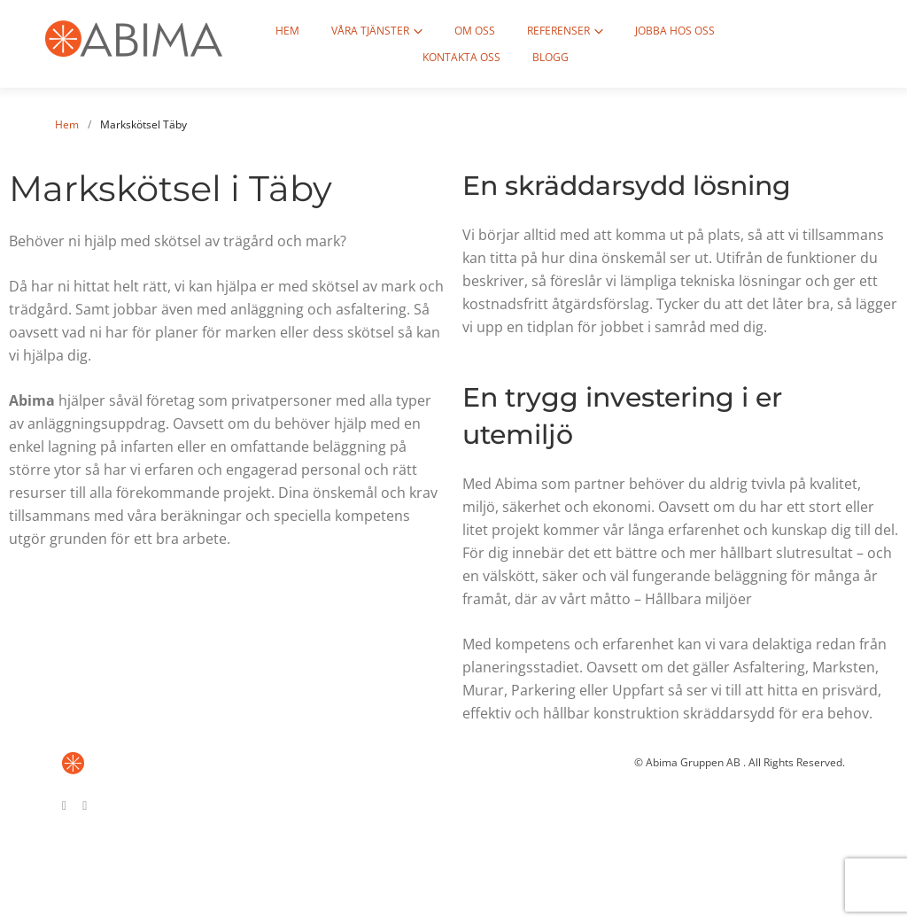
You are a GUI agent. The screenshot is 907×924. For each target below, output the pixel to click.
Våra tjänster (358, 30)
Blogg (538, 57)
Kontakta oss (773, 30)
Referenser (546, 30)
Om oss (462, 30)
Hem (275, 30)
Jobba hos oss (662, 30)
